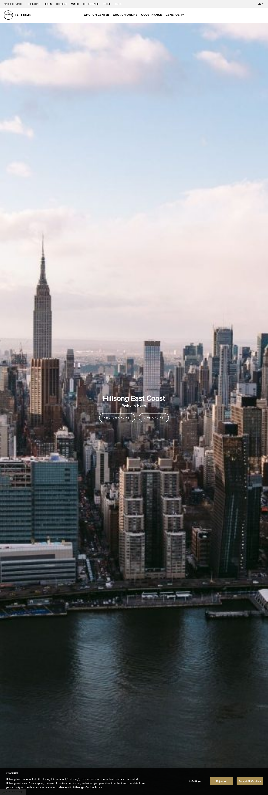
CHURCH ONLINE (125, 15)
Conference (91, 4)
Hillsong (34, 4)
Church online (117, 417)
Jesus (48, 4)
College (61, 4)
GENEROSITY (175, 15)
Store (107, 4)
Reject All (221, 781)
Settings (196, 781)
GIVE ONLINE (154, 417)
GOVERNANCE (151, 15)
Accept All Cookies (250, 781)
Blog (118, 4)
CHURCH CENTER (96, 15)
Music (75, 4)
